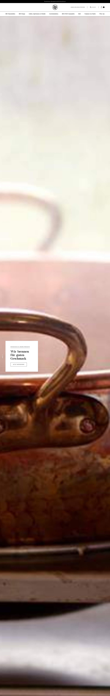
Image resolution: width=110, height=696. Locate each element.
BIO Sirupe (22, 14)
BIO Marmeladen (10, 14)
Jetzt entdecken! (18, 364)
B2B (79, 14)
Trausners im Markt (90, 14)
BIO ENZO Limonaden (68, 14)
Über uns (102, 14)
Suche (93, 7)
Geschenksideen (53, 14)
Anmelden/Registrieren (78, 7)
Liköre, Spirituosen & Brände (37, 14)
